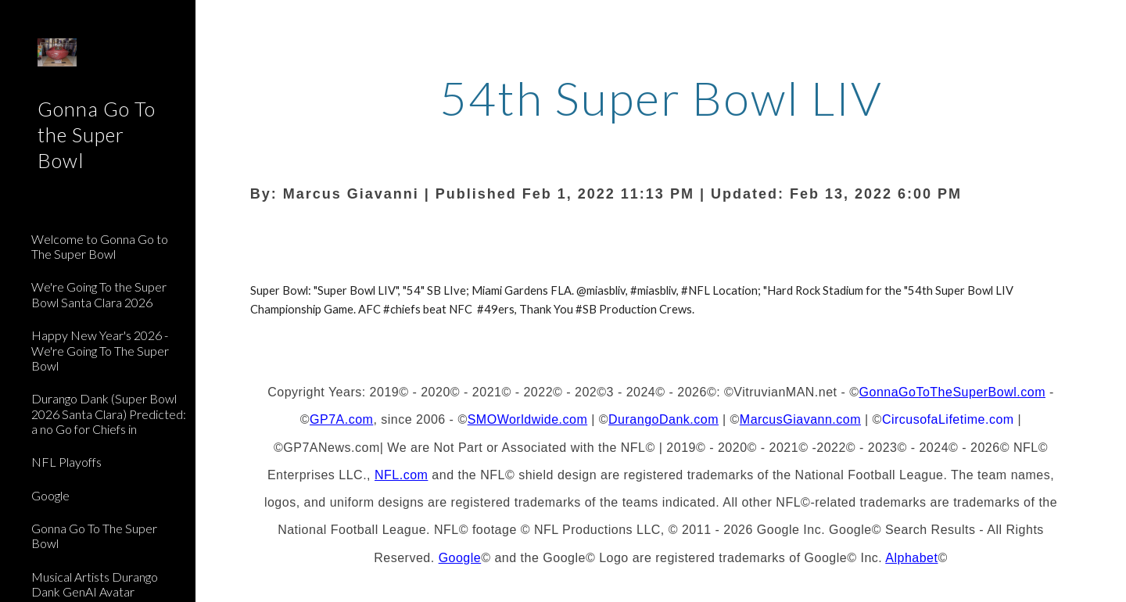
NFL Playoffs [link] (66, 461)
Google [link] (50, 495)
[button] (1107, 22)
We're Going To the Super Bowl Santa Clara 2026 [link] (99, 294)
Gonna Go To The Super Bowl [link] (94, 535)
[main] (661, 139)
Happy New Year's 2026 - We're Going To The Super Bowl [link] (100, 350)
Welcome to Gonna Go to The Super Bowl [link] (99, 246)
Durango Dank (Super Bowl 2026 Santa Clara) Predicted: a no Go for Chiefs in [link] (108, 413)
